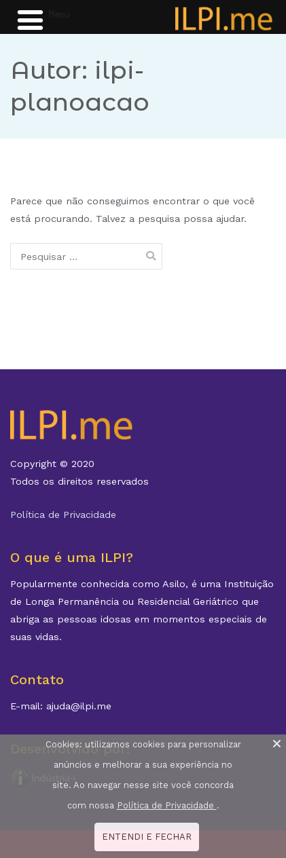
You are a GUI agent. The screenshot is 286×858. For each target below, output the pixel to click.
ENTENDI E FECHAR (147, 837)
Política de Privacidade (63, 514)
